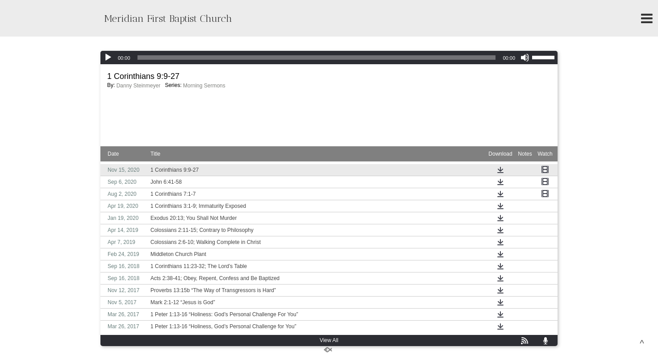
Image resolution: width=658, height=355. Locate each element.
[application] (329, 57)
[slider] (316, 57)
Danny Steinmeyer (139, 86)
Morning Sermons (204, 86)
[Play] (108, 57)
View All (329, 340)
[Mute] (525, 57)
